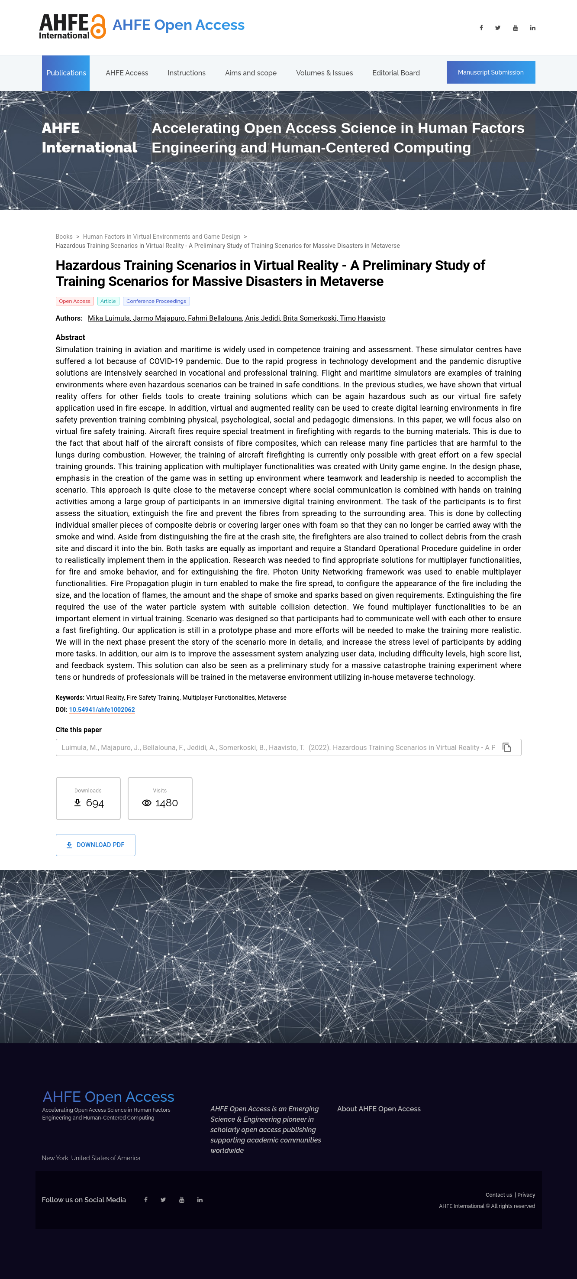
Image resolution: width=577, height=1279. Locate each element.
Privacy (526, 1195)
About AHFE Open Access (379, 1109)
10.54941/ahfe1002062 (102, 709)
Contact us (499, 1195)
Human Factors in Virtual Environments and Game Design (162, 236)
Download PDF (95, 845)
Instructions (187, 73)
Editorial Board (396, 73)
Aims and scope (251, 73)
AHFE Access (127, 73)
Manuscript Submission (491, 72)
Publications (67, 73)
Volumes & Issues (324, 73)
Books (64, 236)
